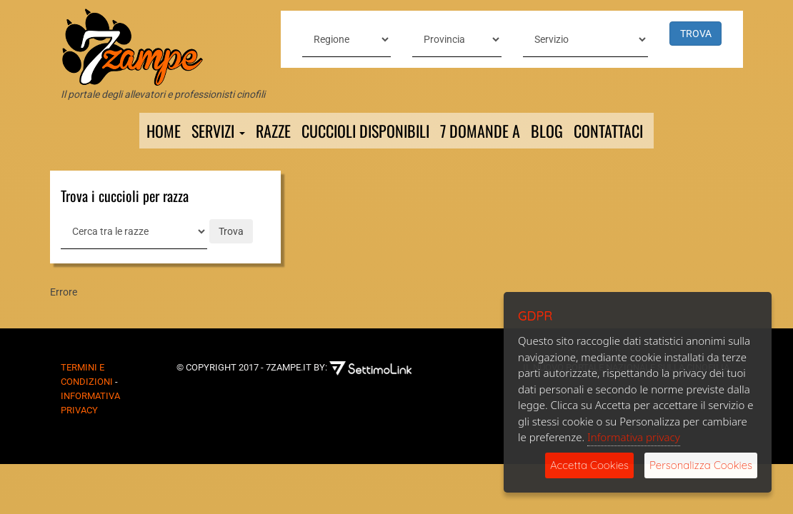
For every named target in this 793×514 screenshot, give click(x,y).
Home (163, 130)
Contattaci (608, 130)
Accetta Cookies (589, 465)
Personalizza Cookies (700, 465)
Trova (231, 231)
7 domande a (480, 130)
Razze (273, 130)
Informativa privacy (633, 437)
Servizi (218, 130)
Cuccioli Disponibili (365, 130)
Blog (547, 130)
